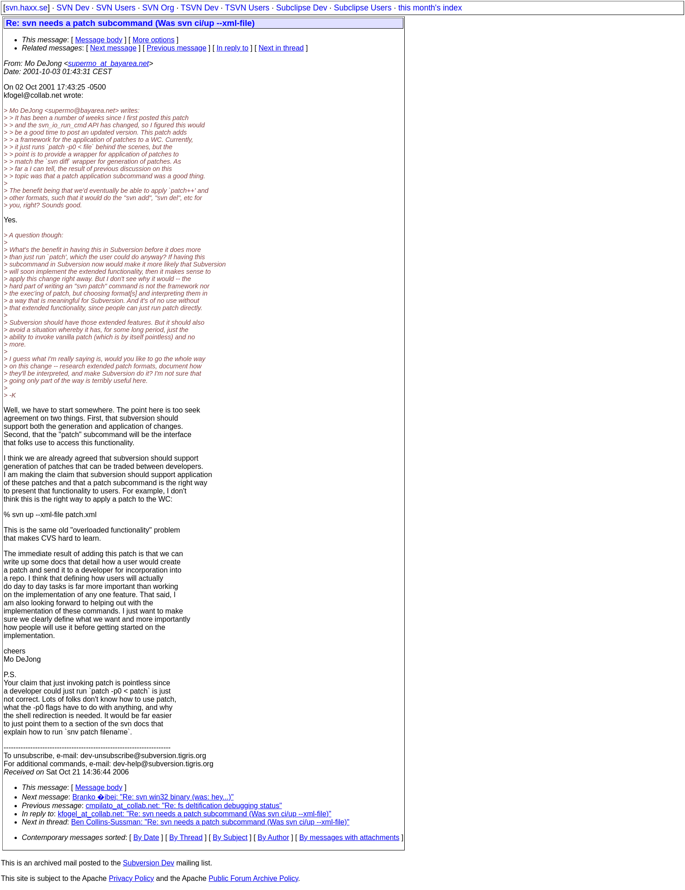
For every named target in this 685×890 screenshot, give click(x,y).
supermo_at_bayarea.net (108, 63)
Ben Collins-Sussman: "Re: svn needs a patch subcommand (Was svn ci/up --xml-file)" (210, 822)
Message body (98, 40)
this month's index (430, 7)
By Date (146, 837)
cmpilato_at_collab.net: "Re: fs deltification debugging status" (184, 806)
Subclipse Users (363, 7)
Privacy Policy (131, 878)
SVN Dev (72, 7)
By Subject (230, 837)
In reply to (232, 48)
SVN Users (115, 7)
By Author (273, 837)
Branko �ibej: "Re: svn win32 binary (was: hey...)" (152, 797)
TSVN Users (247, 7)
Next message (113, 48)
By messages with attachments (349, 837)
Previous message (177, 48)
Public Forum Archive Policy (253, 878)
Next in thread (281, 48)
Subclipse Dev (301, 7)
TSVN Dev (199, 7)
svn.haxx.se (26, 7)
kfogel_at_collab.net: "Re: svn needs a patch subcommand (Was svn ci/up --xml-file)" (194, 814)
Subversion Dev (148, 863)
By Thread (186, 837)
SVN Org (158, 7)
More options (154, 40)
